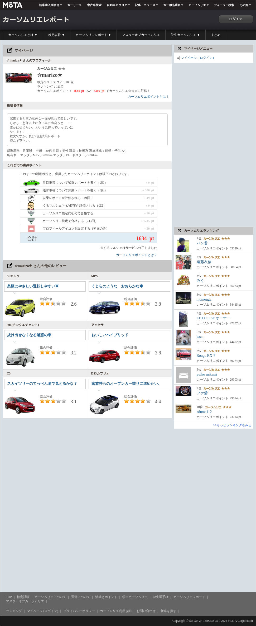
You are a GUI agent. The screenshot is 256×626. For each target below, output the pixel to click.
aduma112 (204, 412)
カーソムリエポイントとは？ (148, 96)
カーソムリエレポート (189, 597)
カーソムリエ (197, 5)
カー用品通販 (172, 5)
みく (200, 281)
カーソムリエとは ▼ (22, 35)
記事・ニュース (145, 5)
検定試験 (23, 597)
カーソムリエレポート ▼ (93, 35)
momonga (204, 299)
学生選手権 (160, 597)
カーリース (74, 5)
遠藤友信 (204, 262)
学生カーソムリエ (135, 597)
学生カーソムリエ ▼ (185, 35)
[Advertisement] (197, 145)
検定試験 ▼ (56, 35)
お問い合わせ (146, 611)
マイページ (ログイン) (42, 611)
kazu (200, 337)
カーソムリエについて (50, 597)
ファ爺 (202, 393)
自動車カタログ (117, 5)
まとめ (215, 35)
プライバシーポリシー (79, 611)
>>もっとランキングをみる (232, 425)
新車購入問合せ (49, 5)
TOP (9, 597)
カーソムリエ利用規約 (116, 611)
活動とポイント (106, 597)
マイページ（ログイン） (198, 58)
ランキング (14, 611)
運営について (80, 597)
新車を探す (168, 611)
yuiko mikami (207, 374)
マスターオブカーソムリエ (141, 35)
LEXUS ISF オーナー (213, 318)
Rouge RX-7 (206, 356)
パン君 (202, 243)
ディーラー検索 (224, 5)
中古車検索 (94, 5)
